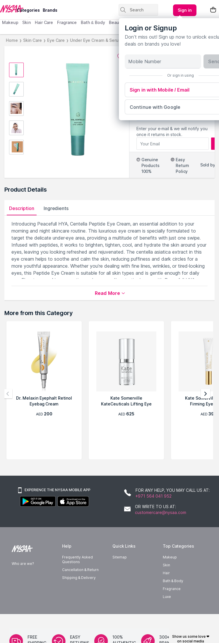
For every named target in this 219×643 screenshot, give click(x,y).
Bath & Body (93, 22)
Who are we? (23, 573)
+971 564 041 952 (154, 498)
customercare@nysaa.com (160, 519)
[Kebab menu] (184, 10)
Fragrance (67, 22)
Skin (26, 22)
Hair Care (44, 22)
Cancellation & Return (80, 579)
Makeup (10, 22)
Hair (166, 582)
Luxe (167, 606)
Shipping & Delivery (79, 587)
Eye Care (56, 40)
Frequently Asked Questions (77, 569)
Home (12, 40)
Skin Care (32, 40)
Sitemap (119, 567)
